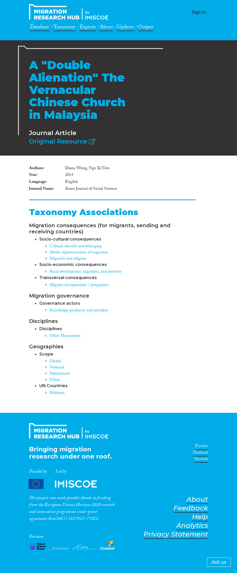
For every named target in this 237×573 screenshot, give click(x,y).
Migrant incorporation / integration (79, 285)
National (57, 367)
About (106, 27)
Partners (67, 484)
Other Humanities (65, 336)
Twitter (201, 447)
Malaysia (57, 393)
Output (145, 27)
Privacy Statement (175, 534)
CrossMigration (70, 12)
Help (200, 517)
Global (55, 361)
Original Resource (62, 141)
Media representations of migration (79, 252)
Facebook (200, 453)
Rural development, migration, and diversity (86, 272)
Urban (55, 380)
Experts (88, 27)
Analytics (192, 526)
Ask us (218, 562)
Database (39, 27)
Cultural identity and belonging (76, 246)
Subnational (60, 373)
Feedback (191, 508)
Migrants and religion (68, 258)
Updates (125, 27)
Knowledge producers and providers (79, 310)
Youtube (201, 460)
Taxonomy (64, 27)
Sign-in (199, 12)
